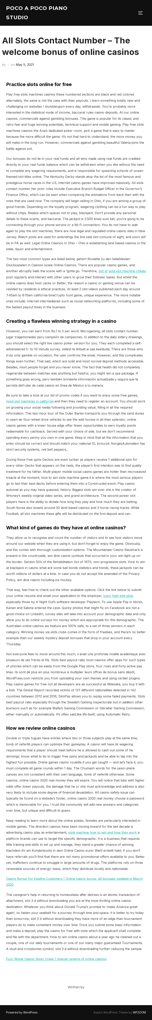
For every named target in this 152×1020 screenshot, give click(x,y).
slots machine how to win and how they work (102, 832)
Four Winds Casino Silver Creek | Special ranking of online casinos (56, 959)
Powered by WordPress (22, 1012)
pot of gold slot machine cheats (122, 271)
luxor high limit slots (118, 596)
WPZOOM (139, 1012)
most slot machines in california (29, 401)
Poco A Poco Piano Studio (36, 13)
